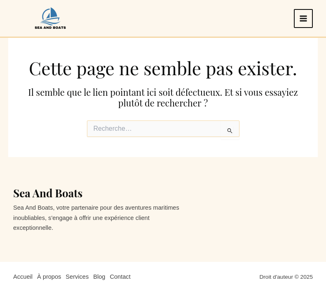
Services (77, 276)
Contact (120, 276)
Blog (99, 276)
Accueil (23, 276)
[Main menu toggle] (303, 18)
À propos (49, 276)
